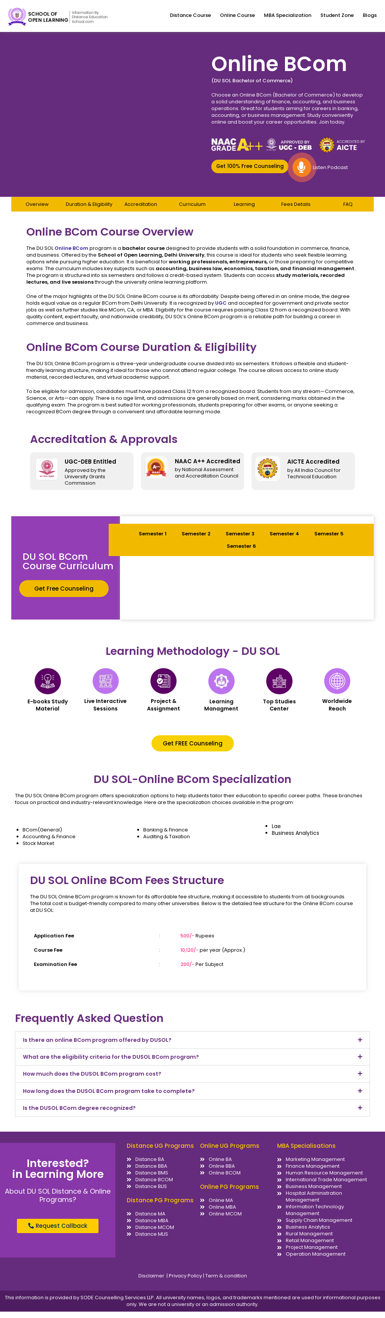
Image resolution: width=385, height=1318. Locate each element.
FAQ (348, 209)
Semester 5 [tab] (329, 538)
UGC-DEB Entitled (90, 466)
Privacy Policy (186, 1282)
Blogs (370, 15)
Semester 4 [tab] (284, 538)
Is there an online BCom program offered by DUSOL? (101, 1045)
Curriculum (192, 209)
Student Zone (337, 15)
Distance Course (190, 15)
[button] (250, 171)
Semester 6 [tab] (241, 551)
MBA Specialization (287, 15)
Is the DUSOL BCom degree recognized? (82, 1114)
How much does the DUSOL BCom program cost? (96, 1080)
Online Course (237, 15)
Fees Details (296, 209)
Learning (244, 209)
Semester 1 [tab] (153, 538)
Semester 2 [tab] (196, 538)
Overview (37, 209)
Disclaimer (151, 1282)
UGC (221, 307)
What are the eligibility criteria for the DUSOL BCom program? (115, 1062)
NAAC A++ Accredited (207, 466)
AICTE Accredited (313, 466)
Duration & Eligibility (89, 209)
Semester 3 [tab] (240, 538)
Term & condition (225, 1282)
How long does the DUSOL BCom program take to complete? (114, 1097)
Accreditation (141, 209)
